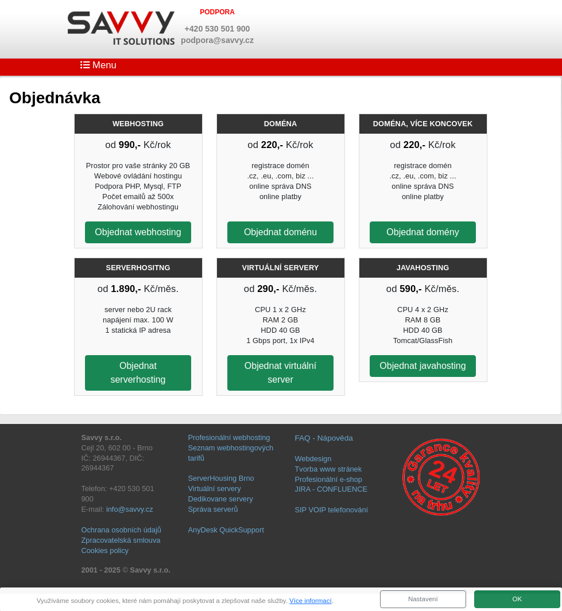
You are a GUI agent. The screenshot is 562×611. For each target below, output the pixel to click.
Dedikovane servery (220, 499)
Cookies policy (105, 550)
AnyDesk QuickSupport (226, 530)
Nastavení (423, 599)
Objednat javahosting (422, 366)
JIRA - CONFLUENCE (331, 489)
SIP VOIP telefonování (332, 509)
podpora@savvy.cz (217, 40)
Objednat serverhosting (137, 372)
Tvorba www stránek (328, 469)
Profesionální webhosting (229, 437)
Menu (98, 65)
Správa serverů (213, 509)
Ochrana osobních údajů (121, 530)
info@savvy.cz (129, 509)
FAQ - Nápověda (324, 438)
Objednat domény (422, 232)
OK (517, 599)
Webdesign (313, 458)
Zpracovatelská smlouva (121, 540)
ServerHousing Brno (221, 478)
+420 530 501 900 (217, 28)
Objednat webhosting (138, 232)
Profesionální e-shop (328, 479)
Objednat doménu (280, 232)
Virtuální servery (214, 488)
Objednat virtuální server (280, 372)
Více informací (310, 600)
